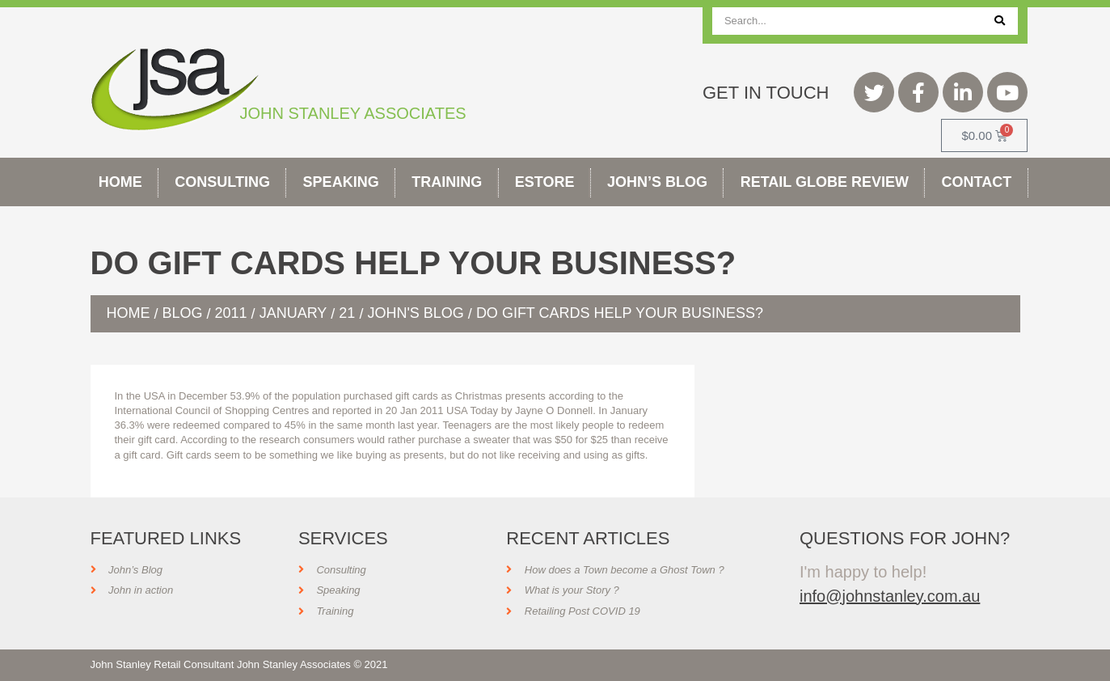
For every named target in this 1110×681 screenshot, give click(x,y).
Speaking (341, 182)
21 (347, 313)
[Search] (999, 21)
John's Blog (415, 313)
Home (120, 182)
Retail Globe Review (825, 182)
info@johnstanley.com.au (890, 596)
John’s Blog (657, 182)
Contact (977, 182)
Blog (182, 313)
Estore (545, 182)
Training (447, 182)
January (293, 313)
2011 (231, 313)
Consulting (222, 182)
